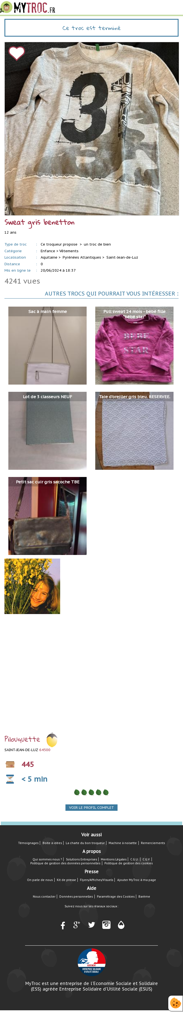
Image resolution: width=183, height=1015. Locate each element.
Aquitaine (49, 257)
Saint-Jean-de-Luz (122, 257)
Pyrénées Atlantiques (82, 257)
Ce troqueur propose (60, 244)
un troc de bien (97, 244)
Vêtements (69, 251)
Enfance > (49, 251)
